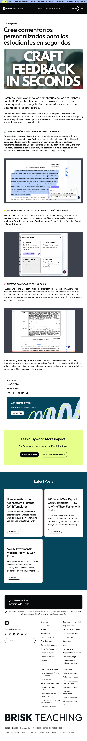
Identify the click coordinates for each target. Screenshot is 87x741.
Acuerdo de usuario (12, 732)
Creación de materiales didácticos (49, 695)
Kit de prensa (68, 637)
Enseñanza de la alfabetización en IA (70, 662)
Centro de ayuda (47, 653)
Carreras (44, 661)
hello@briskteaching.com (14, 629)
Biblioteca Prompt (69, 657)
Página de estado (47, 657)
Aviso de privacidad (29, 732)
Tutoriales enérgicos (70, 633)
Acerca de (45, 625)
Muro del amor (68, 649)
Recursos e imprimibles (71, 629)
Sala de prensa (46, 641)
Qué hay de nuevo (48, 637)
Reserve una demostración (49, 8)
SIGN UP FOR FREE (29, 454)
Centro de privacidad (49, 645)
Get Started (17, 413)
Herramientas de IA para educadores (50, 674)
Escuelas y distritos (70, 698)
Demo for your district (54, 454)
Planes (43, 629)
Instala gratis (70, 8)
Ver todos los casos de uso (71, 703)
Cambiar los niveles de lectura (49, 688)
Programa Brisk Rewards (72, 653)
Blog (64, 645)
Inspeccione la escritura (50, 683)
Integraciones (46, 633)
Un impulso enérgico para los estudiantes (50, 701)
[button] (82, 8)
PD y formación (68, 625)
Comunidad (67, 641)
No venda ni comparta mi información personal (57, 732)
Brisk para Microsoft (48, 707)
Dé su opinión (46, 679)
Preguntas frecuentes (49, 649)
